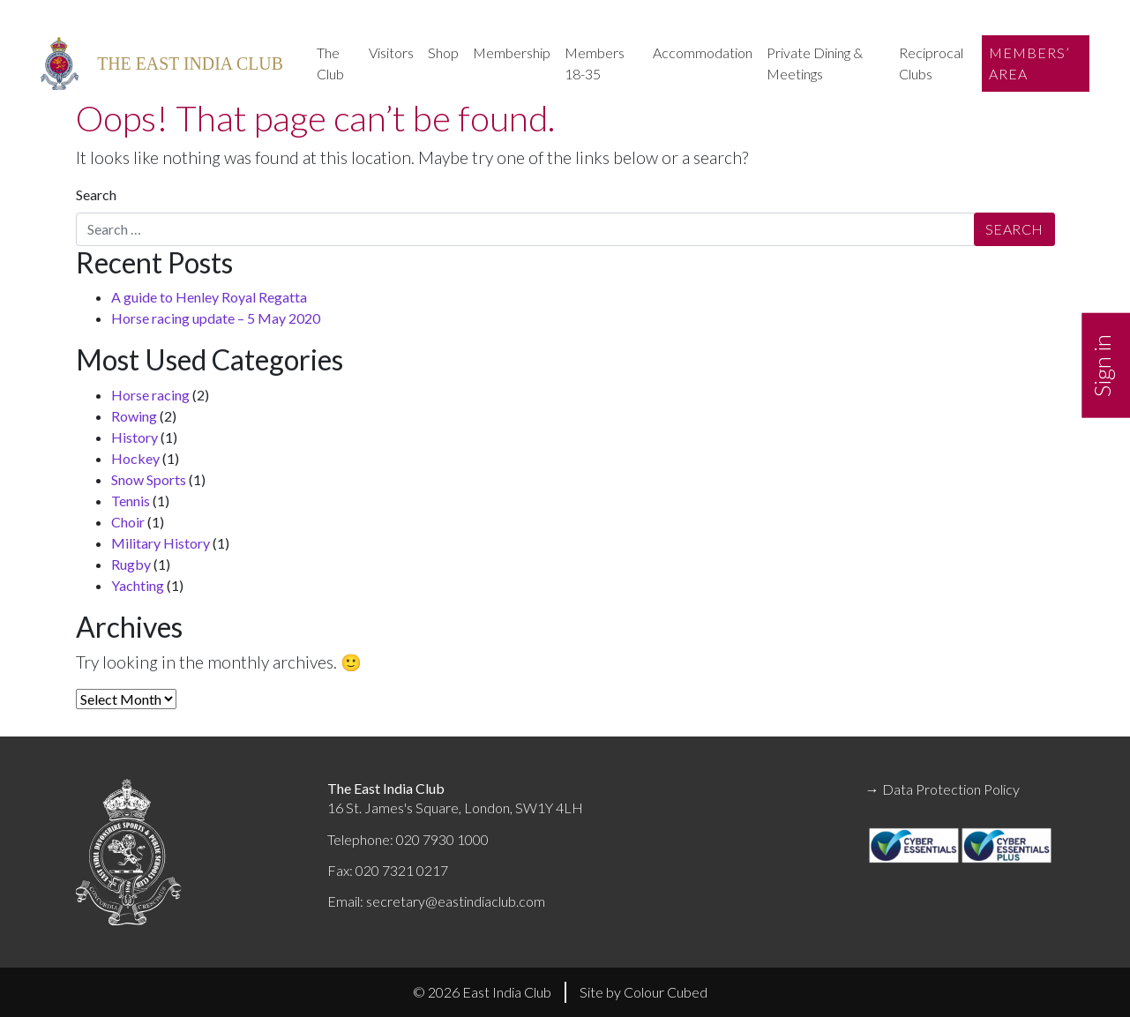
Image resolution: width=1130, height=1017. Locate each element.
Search (96, 194)
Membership (511, 52)
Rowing (134, 416)
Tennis (130, 500)
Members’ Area (1029, 63)
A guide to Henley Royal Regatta (209, 296)
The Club (330, 63)
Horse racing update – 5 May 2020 (215, 318)
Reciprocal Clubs (931, 63)
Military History (160, 543)
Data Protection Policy (951, 789)
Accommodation (702, 52)
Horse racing (150, 394)
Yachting (137, 585)
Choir (128, 521)
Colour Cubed (665, 991)
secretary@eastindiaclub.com (455, 901)
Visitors (391, 52)
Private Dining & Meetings (815, 63)
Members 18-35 (595, 63)
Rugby (131, 564)
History (134, 437)
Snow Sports (148, 479)
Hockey (135, 458)
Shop (443, 52)
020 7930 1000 (442, 839)
